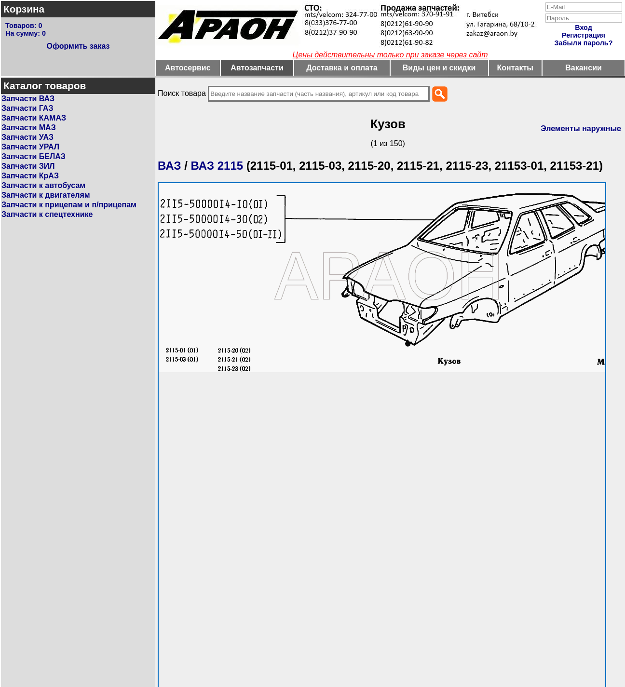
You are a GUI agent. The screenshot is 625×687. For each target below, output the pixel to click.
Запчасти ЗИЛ (28, 166)
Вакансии (583, 68)
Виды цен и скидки (439, 68)
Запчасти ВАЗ (27, 98)
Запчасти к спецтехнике (47, 214)
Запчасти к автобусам (43, 185)
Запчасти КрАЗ (30, 176)
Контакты (515, 68)
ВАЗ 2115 (217, 165)
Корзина (23, 8)
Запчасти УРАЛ (30, 147)
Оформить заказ (77, 46)
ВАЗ (169, 165)
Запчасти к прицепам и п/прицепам (68, 205)
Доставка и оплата (342, 68)
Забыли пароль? (584, 43)
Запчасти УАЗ (27, 137)
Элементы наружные (581, 128)
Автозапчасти (257, 68)
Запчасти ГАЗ (27, 108)
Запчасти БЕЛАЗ (33, 156)
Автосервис (188, 68)
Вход (583, 27)
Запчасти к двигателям (45, 195)
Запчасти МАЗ (28, 127)
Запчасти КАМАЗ (33, 118)
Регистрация (583, 35)
